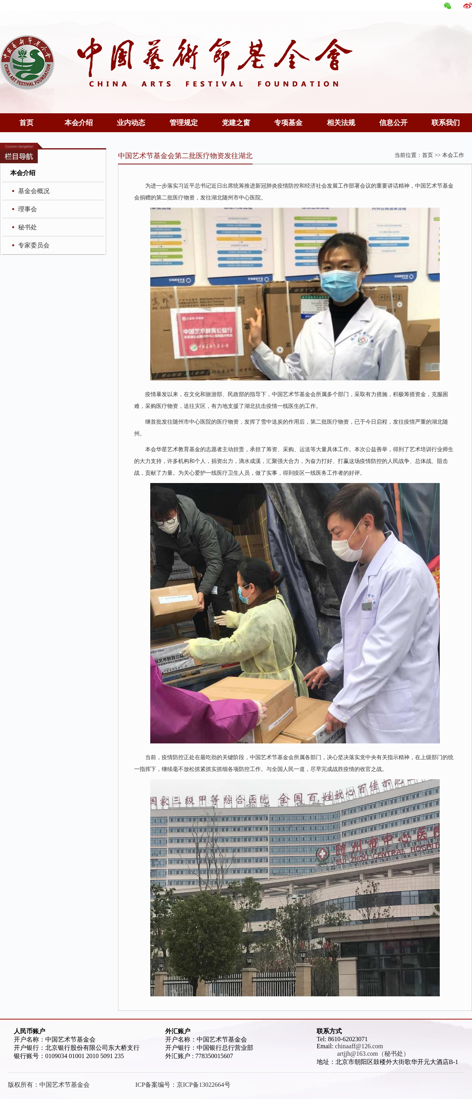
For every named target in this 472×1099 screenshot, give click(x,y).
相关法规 (341, 123)
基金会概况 (34, 191)
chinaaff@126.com (359, 1046)
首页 (26, 123)
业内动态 (131, 123)
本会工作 (453, 155)
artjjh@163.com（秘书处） (363, 1053)
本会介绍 (79, 123)
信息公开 (393, 123)
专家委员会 (34, 245)
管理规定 (184, 123)
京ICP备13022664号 (203, 1084)
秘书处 (27, 227)
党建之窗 (236, 123)
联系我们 (445, 123)
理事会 (27, 209)
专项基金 (288, 123)
